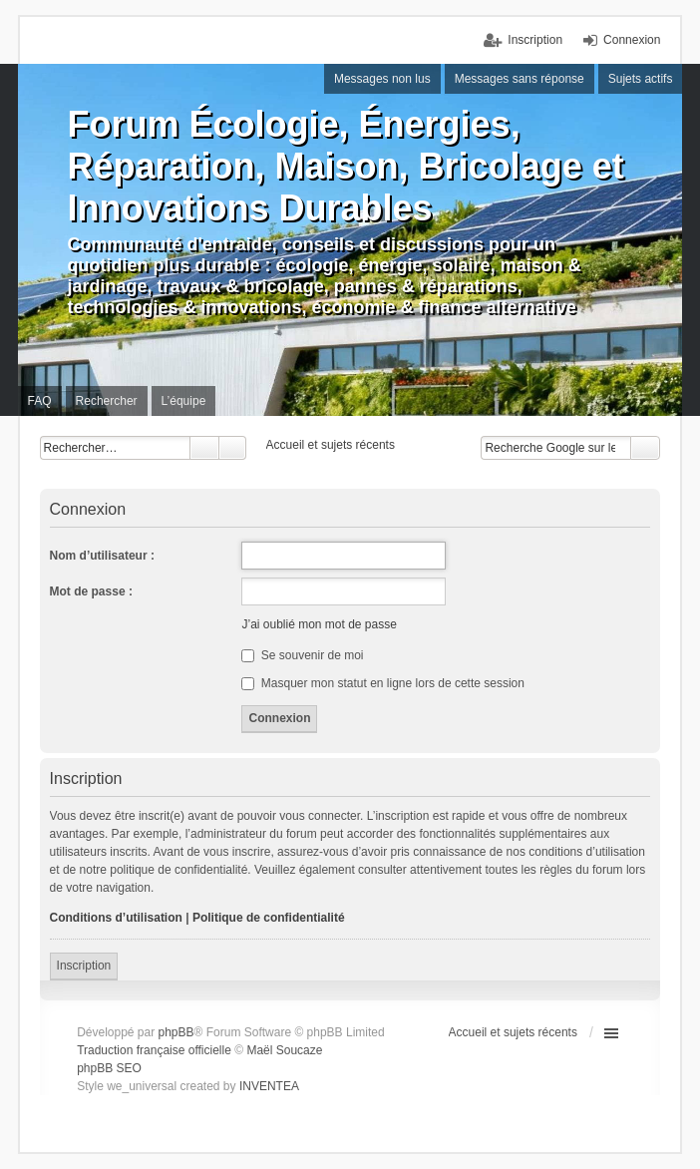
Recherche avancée (232, 448)
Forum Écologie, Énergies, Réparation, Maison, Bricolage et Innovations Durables (346, 166)
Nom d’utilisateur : (102, 556)
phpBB (176, 1032)
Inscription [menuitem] (535, 40)
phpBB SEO (109, 1068)
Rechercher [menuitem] (107, 401)
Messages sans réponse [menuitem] (519, 79)
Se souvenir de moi (302, 655)
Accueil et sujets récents (513, 1032)
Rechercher (204, 448)
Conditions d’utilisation (116, 918)
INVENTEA (269, 1086)
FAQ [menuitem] (40, 401)
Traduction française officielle (154, 1050)
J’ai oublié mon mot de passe (318, 624)
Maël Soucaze (284, 1050)
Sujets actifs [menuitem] (640, 79)
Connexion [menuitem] (631, 40)
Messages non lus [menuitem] (382, 79)
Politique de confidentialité (268, 918)
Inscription (84, 966)
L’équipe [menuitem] (184, 401)
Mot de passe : (91, 591)
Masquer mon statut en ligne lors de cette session (382, 683)
